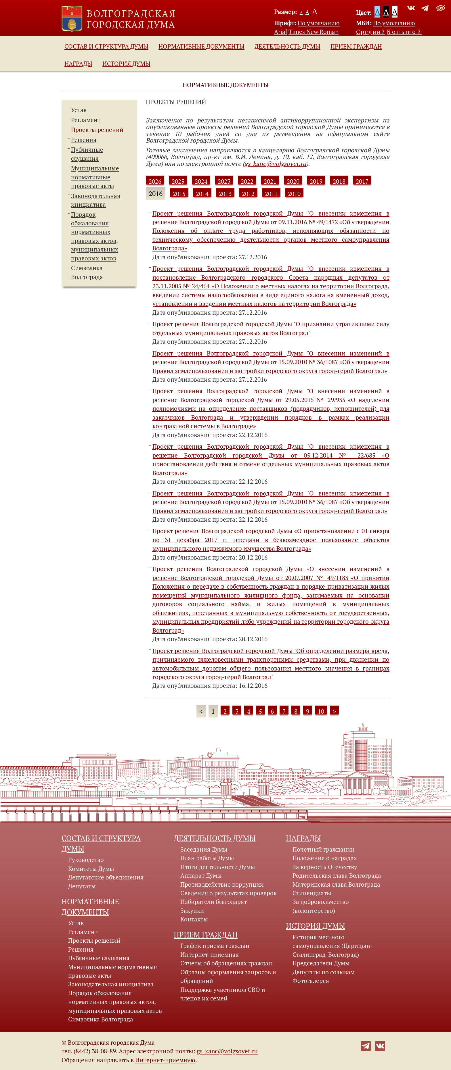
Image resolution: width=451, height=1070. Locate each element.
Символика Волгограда (100, 1019)
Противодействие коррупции (222, 884)
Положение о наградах (325, 858)
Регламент (85, 120)
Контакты (194, 919)
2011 (271, 194)
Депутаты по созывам (324, 972)
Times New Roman (313, 32)
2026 (155, 181)
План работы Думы (207, 858)
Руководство (86, 860)
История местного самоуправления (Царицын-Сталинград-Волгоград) (333, 945)
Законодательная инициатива (111, 984)
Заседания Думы (204, 849)
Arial (280, 32)
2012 (248, 194)
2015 (179, 194)
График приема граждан (214, 946)
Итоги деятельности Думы (217, 867)
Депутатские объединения (106, 877)
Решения (83, 140)
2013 (225, 194)
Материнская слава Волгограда (336, 884)
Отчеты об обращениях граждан (226, 963)
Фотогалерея (311, 981)
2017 (362, 181)
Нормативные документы (201, 46)
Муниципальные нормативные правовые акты (95, 177)
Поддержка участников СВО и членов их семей (222, 994)
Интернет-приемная (209, 954)
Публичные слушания (98, 958)
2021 (270, 181)
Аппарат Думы (201, 875)
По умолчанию (319, 23)
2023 (224, 181)
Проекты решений (97, 130)
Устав (79, 110)
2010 (294, 194)
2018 (339, 181)
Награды (78, 63)
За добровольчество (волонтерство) (321, 906)
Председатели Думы (321, 963)
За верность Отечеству (325, 867)
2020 (293, 181)
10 (321, 711)
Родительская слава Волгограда (337, 875)
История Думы (126, 63)
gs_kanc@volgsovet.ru (275, 164)
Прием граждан (356, 46)
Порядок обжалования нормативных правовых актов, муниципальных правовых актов (115, 1002)
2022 (247, 181)
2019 (316, 181)
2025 (178, 181)
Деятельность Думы (287, 46)
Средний (370, 32)
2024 (201, 181)
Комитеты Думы (91, 869)
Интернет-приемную (165, 1060)
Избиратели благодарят (213, 902)
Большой (404, 32)
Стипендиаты (312, 893)
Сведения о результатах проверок (228, 893)
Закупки (192, 910)
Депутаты (82, 886)
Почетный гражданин (324, 849)
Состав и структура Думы (106, 46)
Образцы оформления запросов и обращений (228, 976)
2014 (202, 194)
